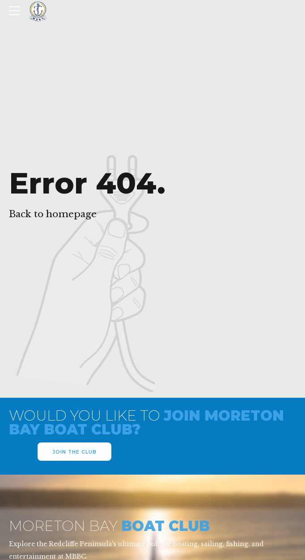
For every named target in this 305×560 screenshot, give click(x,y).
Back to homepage (53, 214)
